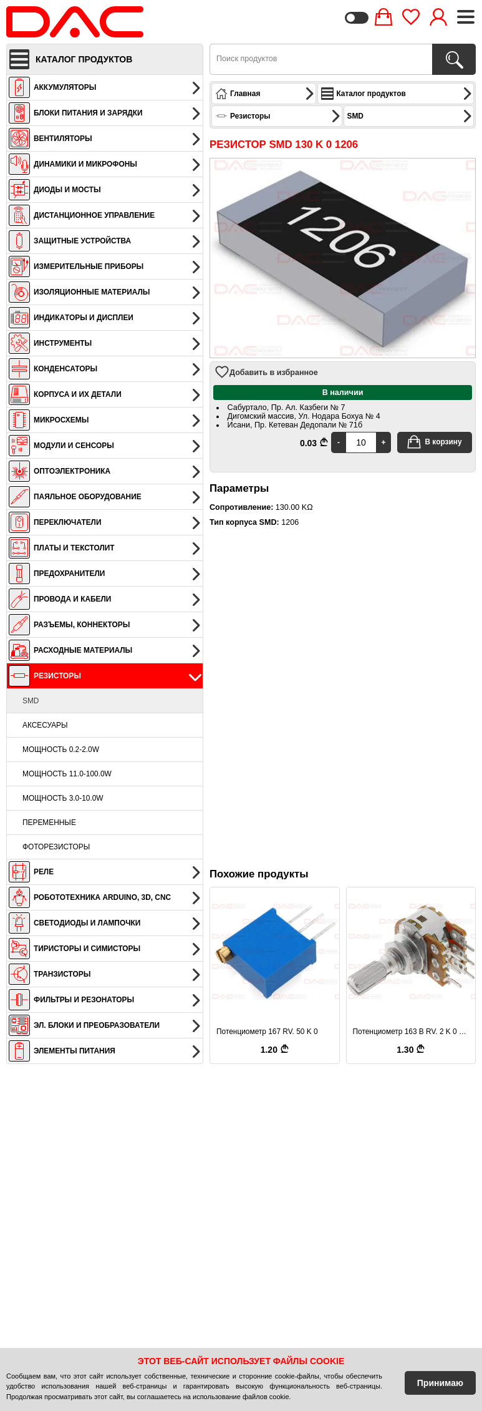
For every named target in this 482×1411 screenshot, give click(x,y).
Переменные (49, 822)
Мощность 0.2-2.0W (60, 749)
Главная (265, 93)
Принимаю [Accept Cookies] (440, 1383)
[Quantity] (361, 442)
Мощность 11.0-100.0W (67, 773)
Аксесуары (45, 725)
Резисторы (278, 116)
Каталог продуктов (397, 93)
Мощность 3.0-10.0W (63, 798)
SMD (30, 700)
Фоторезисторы (56, 846)
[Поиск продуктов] (454, 59)
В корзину (434, 441)
